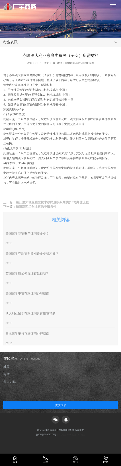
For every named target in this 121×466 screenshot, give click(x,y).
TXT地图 (80, 434)
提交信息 (60, 405)
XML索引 (71, 434)
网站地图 (61, 434)
